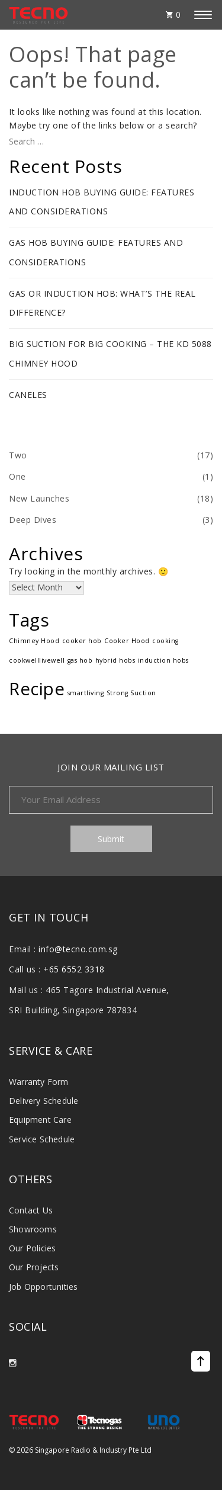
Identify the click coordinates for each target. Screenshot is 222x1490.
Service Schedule (42, 1139)
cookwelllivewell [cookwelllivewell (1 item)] (37, 660)
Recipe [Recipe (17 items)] (37, 689)
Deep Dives (32, 519)
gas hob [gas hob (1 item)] (80, 660)
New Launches (39, 498)
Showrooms (33, 1229)
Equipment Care (40, 1119)
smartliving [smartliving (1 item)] (85, 693)
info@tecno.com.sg (78, 949)
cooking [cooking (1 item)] (165, 641)
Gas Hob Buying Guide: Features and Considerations (96, 252)
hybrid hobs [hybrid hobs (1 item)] (115, 660)
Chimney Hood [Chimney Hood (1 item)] (34, 641)
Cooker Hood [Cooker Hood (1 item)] (127, 641)
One (17, 476)
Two (18, 455)
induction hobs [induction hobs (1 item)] (163, 660)
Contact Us (31, 1210)
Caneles (28, 394)
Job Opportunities (43, 1286)
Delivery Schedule (43, 1100)
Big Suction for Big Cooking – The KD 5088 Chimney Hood (110, 353)
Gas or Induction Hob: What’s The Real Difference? (102, 303)
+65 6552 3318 (74, 969)
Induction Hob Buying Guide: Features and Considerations (101, 202)
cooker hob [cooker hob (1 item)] (82, 641)
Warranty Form (39, 1081)
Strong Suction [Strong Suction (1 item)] (131, 693)
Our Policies (32, 1248)
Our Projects (34, 1267)
